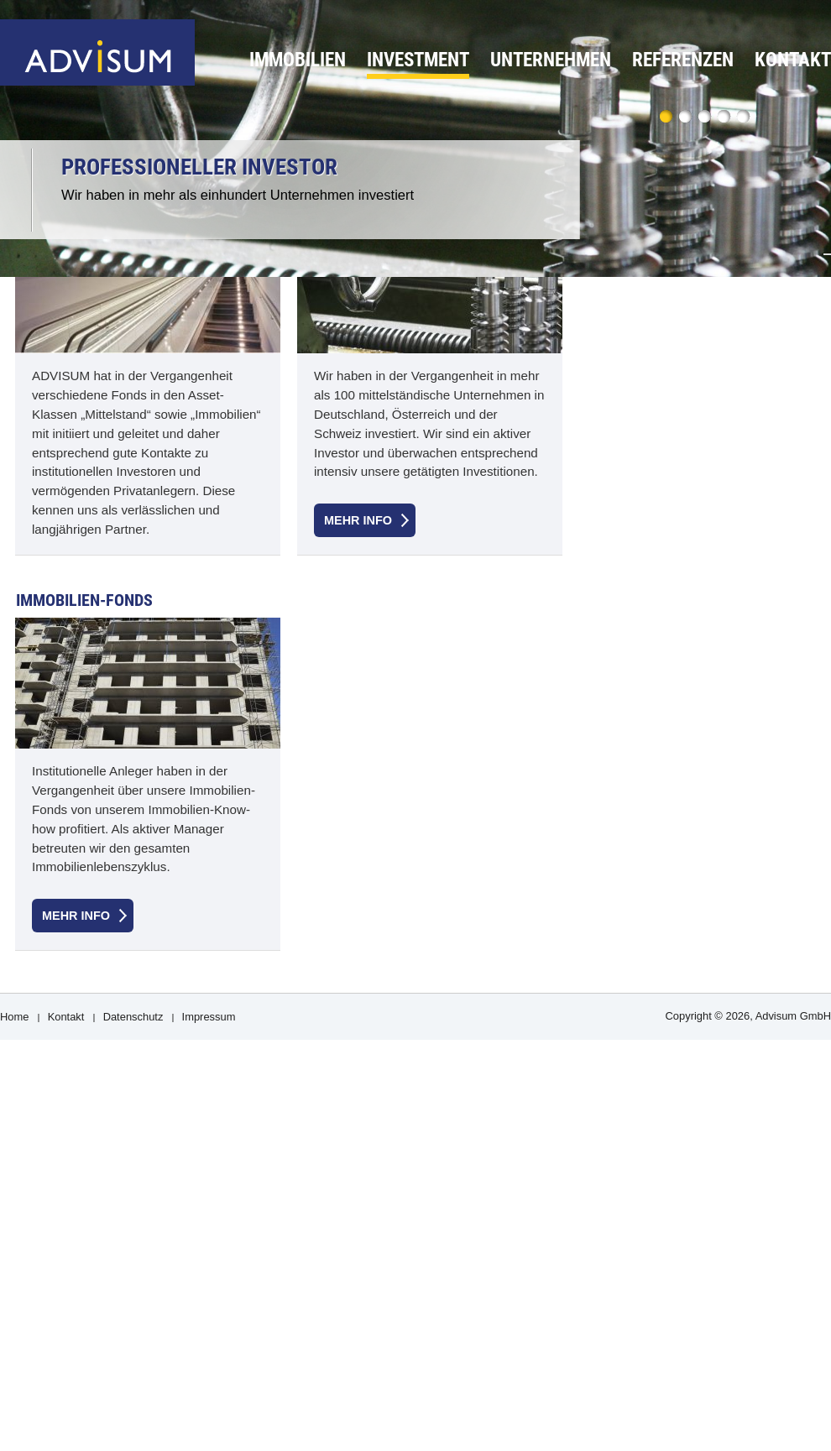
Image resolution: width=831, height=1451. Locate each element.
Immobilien (297, 60)
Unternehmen (550, 60)
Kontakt (793, 60)
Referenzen (683, 60)
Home (14, 1016)
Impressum (209, 1016)
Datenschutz (133, 1016)
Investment (418, 60)
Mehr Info (358, 520)
